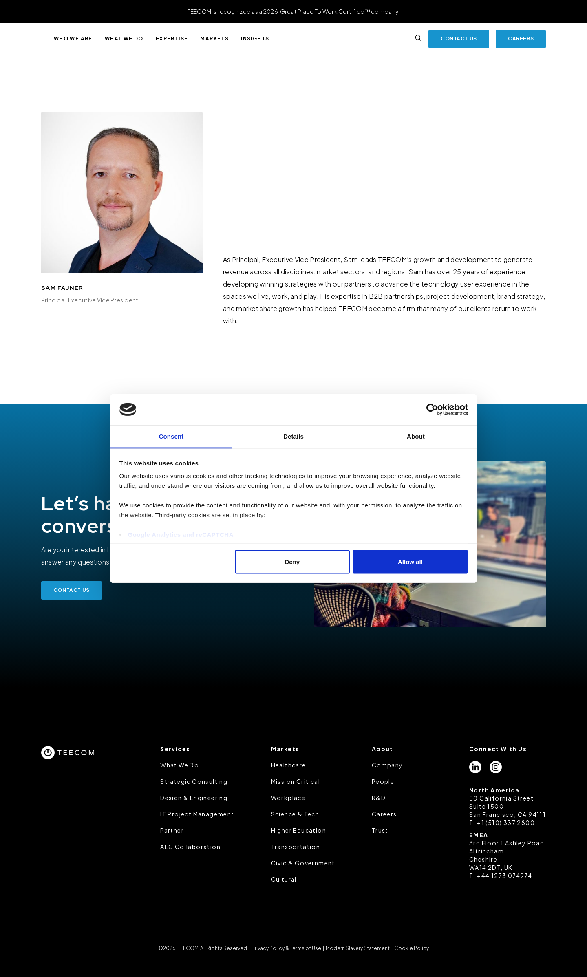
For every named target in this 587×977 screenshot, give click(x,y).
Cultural (284, 879)
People (383, 781)
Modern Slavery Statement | (359, 948)
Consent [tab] (171, 436)
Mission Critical (295, 781)
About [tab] (416, 436)
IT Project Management (197, 814)
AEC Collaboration (190, 846)
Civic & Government (303, 863)
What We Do (179, 765)
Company (387, 765)
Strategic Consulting (193, 781)
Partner (172, 830)
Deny (292, 561)
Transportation (295, 846)
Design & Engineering (193, 797)
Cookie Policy (411, 948)
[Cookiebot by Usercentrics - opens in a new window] (432, 410)
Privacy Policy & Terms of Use (286, 948)
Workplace (288, 797)
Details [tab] (293, 436)
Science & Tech (295, 814)
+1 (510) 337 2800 (506, 822)
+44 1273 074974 (504, 875)
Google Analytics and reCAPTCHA (181, 534)
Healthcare (288, 765)
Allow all (410, 561)
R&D (379, 797)
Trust (380, 830)
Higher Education (298, 830)
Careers (384, 814)
